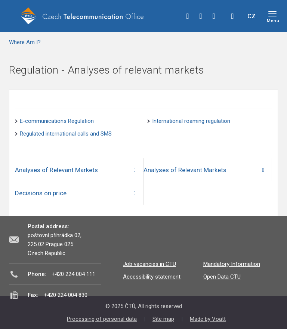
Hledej (232, 16)
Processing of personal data (102, 319)
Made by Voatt (208, 319)
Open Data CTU (222, 276)
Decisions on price (41, 193)
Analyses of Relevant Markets (56, 170)
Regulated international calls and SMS (66, 133)
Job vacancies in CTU (149, 264)
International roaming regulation (191, 121)
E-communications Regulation (57, 121)
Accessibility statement (151, 276)
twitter (200, 16)
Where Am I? (25, 42)
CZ (251, 16)
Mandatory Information (231, 264)
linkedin (213, 16)
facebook (187, 16)
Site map (163, 319)
